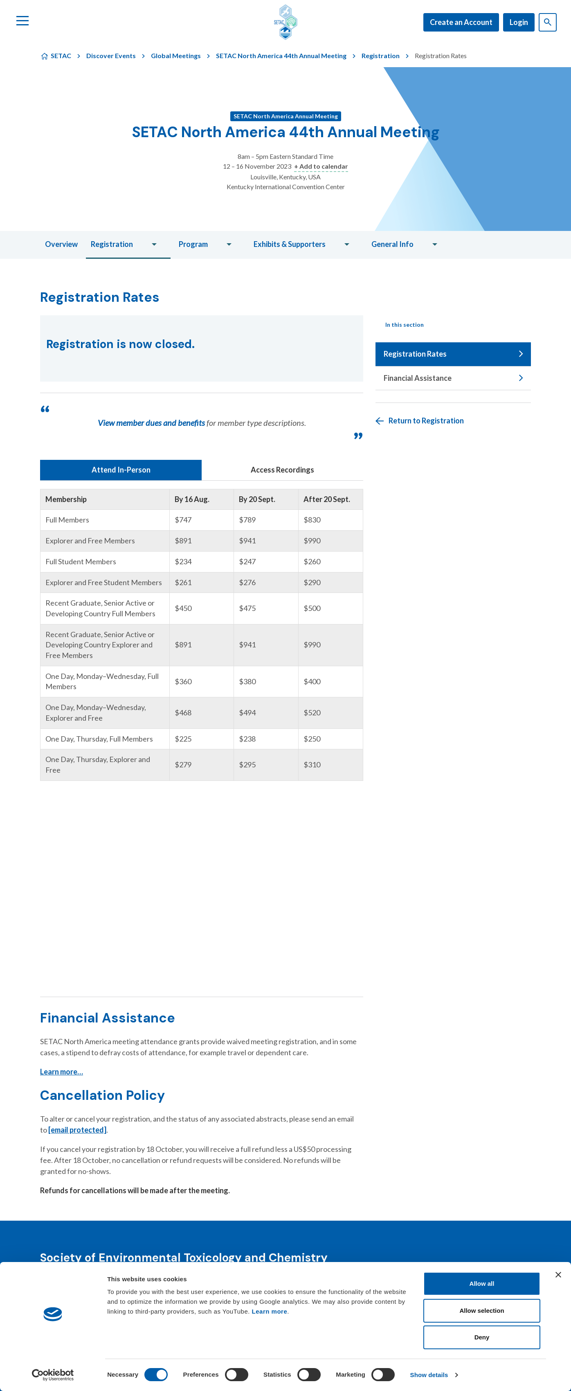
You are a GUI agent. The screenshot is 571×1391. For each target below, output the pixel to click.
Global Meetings (176, 55)
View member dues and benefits (151, 422)
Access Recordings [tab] (282, 469)
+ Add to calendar (321, 166)
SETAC (61, 55)
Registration (381, 55)
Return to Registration (426, 420)
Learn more (270, 1311)
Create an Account (461, 22)
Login (519, 22)
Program (193, 244)
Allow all (482, 1283)
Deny (482, 1337)
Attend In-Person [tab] (121, 469)
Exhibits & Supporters (290, 244)
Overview (61, 244)
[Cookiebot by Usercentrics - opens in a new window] (53, 1375)
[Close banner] (558, 1275)
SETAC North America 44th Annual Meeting (281, 55)
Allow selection (481, 1310)
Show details (429, 1374)
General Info (392, 244)
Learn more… (61, 1071)
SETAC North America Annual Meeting (286, 116)
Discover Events (111, 55)
